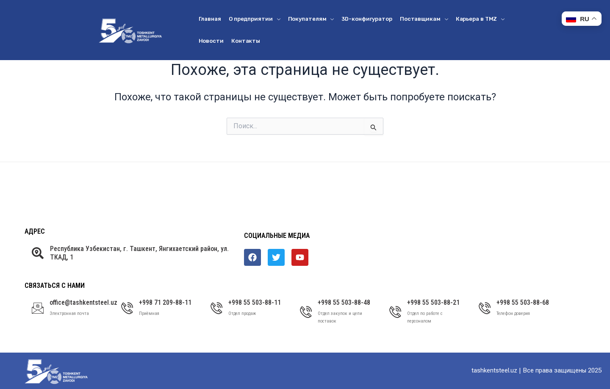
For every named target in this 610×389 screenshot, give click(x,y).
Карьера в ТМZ (480, 19)
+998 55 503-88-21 (433, 302)
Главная (210, 19)
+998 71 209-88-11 (165, 302)
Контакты (245, 41)
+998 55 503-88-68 (522, 302)
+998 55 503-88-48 (344, 302)
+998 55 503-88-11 (254, 302)
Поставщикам (424, 19)
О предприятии (254, 19)
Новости (211, 41)
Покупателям (311, 19)
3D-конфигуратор (366, 19)
